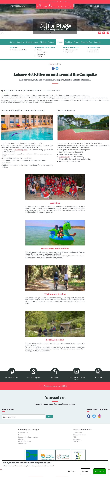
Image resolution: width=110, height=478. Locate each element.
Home (51, 64)
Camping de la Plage (28, 429)
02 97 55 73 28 (13, 6)
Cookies (21, 439)
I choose (85, 471)
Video (75, 437)
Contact (22, 6)
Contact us (22, 443)
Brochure (76, 439)
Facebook (53, 68)
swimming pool (20, 150)
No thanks (71, 471)
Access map (77, 433)
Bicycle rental (64, 157)
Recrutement (23, 433)
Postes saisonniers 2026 (55, 386)
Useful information (82, 429)
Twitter (57, 68)
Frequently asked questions (28, 437)
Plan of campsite (79, 435)
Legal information (24, 441)
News (20, 435)
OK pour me (99, 471)
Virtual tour (77, 441)
